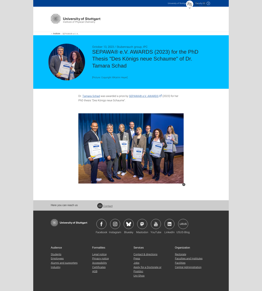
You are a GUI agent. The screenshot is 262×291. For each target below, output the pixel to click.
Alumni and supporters (64, 262)
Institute (56, 33)
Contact (105, 206)
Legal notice (99, 254)
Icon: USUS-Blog (183, 224)
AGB (94, 271)
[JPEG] (131, 148)
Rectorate (180, 254)
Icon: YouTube (156, 224)
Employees (57, 258)
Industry (55, 267)
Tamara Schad (91, 96)
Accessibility (99, 262)
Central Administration (188, 267)
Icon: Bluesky (129, 224)
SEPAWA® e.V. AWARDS (144, 96)
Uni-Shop (139, 275)
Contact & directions (145, 254)
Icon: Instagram (115, 224)
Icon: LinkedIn (169, 224)
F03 (200, 3)
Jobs (136, 262)
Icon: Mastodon (142, 224)
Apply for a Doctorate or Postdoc (147, 269)
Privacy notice (100, 258)
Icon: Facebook (101, 224)
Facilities (180, 262)
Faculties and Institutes (189, 258)
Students (56, 254)
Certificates (99, 267)
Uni (177, 3)
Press (137, 258)
